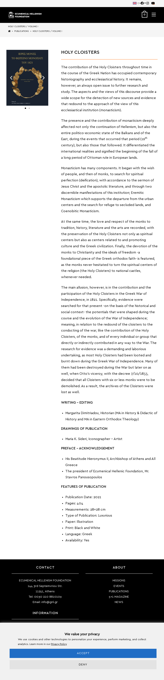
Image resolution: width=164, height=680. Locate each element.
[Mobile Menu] (152, 14)
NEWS (119, 602)
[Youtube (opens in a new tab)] (152, 3)
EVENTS (119, 586)
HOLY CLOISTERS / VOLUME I (47, 31)
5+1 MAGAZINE (119, 596)
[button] (11, 77)
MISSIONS (119, 580)
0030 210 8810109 (48, 596)
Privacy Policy (59, 644)
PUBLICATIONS (119, 591)
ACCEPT (83, 653)
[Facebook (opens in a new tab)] (142, 3)
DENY (83, 664)
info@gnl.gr (49, 602)
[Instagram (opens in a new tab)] (147, 3)
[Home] (9, 31)
